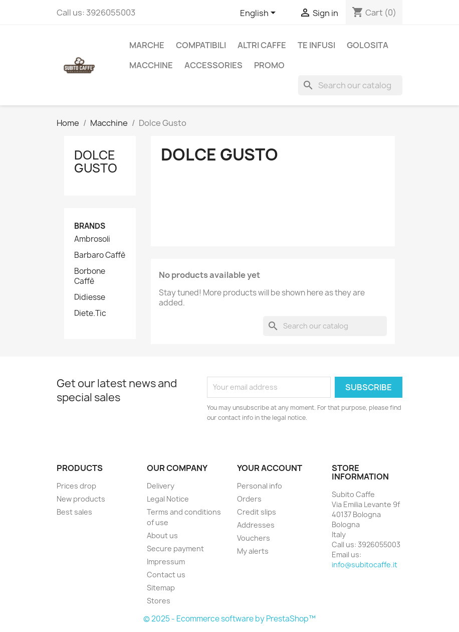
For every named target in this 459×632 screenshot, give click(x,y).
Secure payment (175, 548)
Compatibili (201, 45)
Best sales (74, 512)
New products (81, 499)
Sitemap (161, 587)
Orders (249, 499)
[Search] (350, 85)
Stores (158, 600)
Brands (89, 226)
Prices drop (76, 486)
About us (162, 535)
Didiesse (89, 297)
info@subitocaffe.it (364, 564)
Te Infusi (316, 45)
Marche (146, 45)
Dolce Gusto (95, 161)
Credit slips (256, 512)
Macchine (151, 65)
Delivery (160, 486)
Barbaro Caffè (99, 255)
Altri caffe (262, 45)
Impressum (166, 561)
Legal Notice (168, 499)
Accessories (213, 65)
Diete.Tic (90, 313)
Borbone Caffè (89, 276)
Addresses (256, 525)
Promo (269, 65)
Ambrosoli (92, 239)
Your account (269, 467)
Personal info (259, 486)
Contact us (166, 574)
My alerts (253, 551)
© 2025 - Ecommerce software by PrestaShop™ (229, 618)
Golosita (367, 45)
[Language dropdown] (259, 14)
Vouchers (253, 538)
